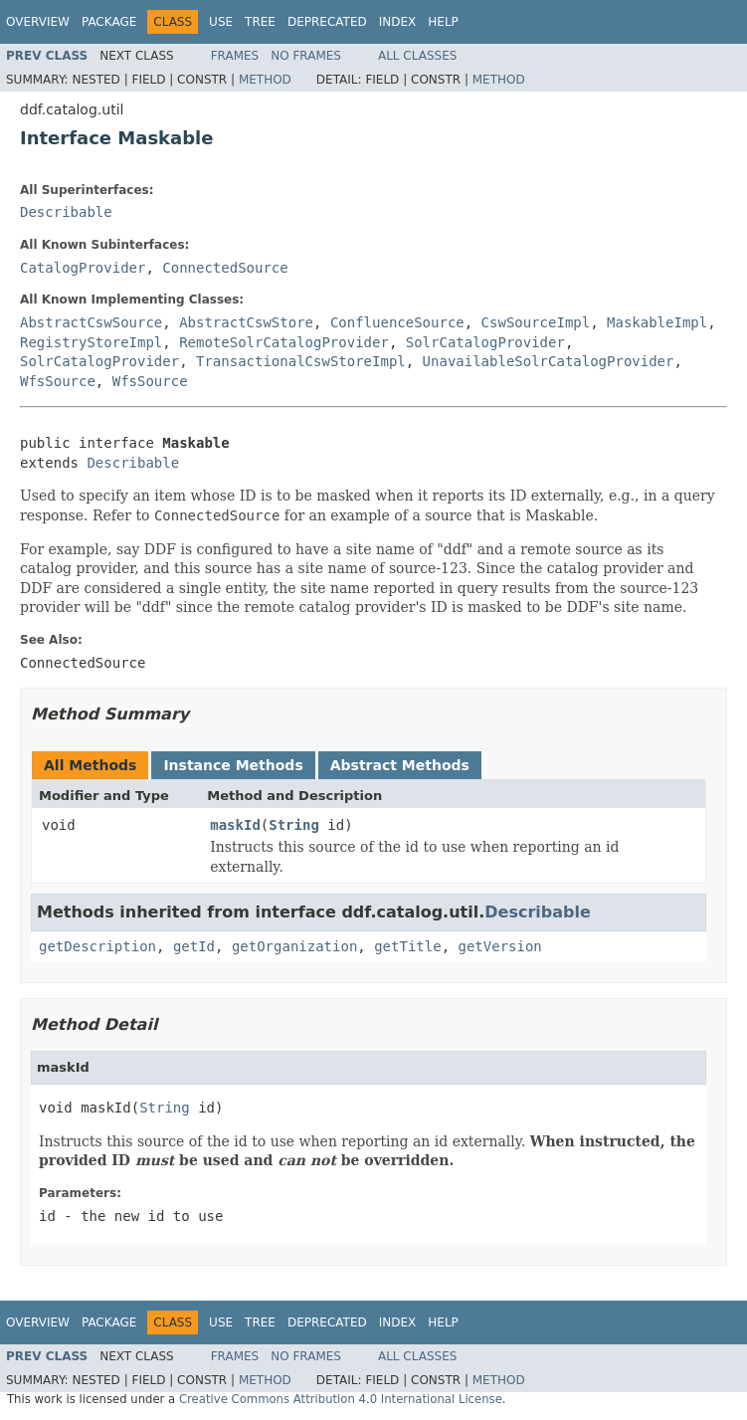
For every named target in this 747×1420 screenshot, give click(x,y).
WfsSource (57, 381)
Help (443, 22)
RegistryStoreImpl (91, 342)
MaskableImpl (657, 322)
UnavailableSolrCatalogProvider (548, 361)
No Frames (306, 56)
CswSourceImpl (536, 322)
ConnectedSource (224, 268)
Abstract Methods (399, 765)
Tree (260, 22)
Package (109, 22)
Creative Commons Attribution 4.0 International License (340, 1399)
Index (398, 22)
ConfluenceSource (397, 322)
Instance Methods (232, 765)
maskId (235, 825)
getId (194, 946)
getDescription (97, 946)
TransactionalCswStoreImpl (301, 361)
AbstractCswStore (246, 322)
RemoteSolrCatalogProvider (284, 342)
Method (265, 80)
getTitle (407, 946)
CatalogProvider (82, 268)
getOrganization (294, 946)
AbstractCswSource (91, 322)
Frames (235, 56)
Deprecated (327, 22)
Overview (38, 22)
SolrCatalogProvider (485, 342)
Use (221, 22)
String (294, 825)
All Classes (417, 56)
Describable (66, 212)
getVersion (499, 946)
